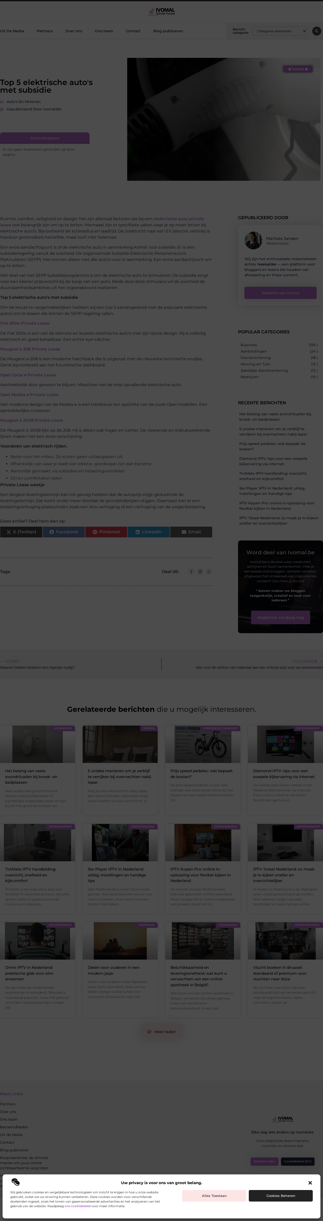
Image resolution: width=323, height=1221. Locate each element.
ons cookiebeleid (77, 1206)
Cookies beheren (280, 1196)
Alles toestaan (214, 1196)
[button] (310, 1182)
